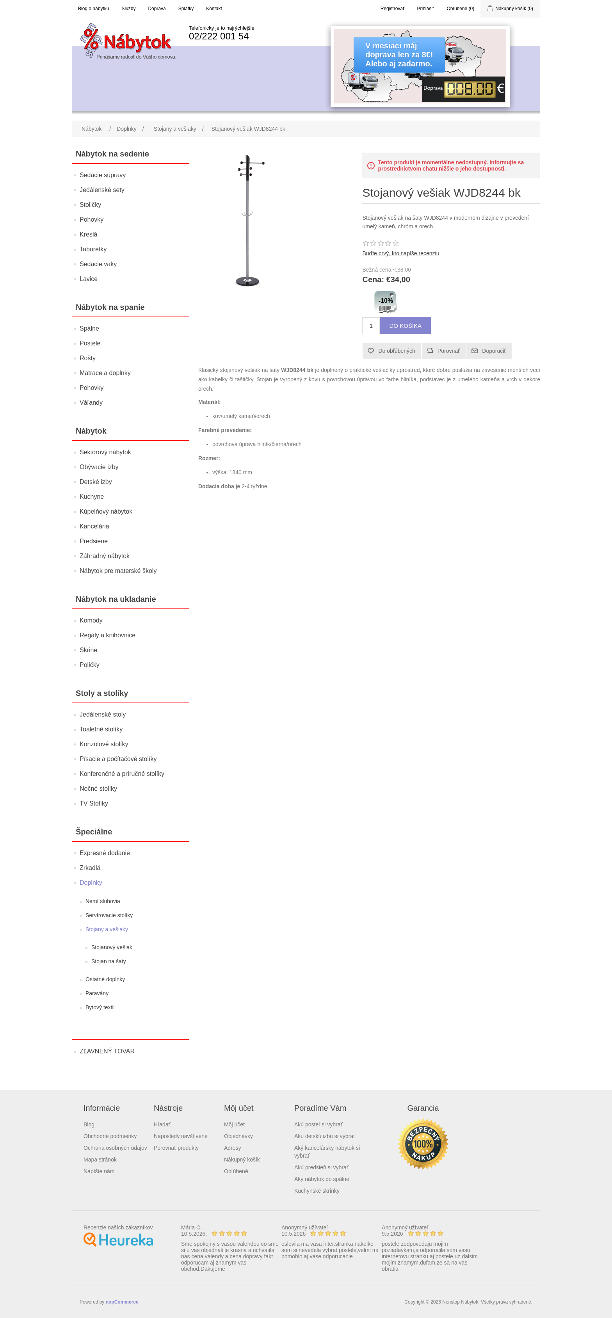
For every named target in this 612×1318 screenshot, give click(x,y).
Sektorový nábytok (105, 452)
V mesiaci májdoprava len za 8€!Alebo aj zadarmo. (399, 54)
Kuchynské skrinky (317, 1191)
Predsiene (94, 541)
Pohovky (91, 219)
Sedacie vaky (98, 264)
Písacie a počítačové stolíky (118, 759)
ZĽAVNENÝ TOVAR (107, 1051)
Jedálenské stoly (103, 714)
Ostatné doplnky (105, 979)
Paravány (97, 993)
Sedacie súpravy (103, 175)
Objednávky (238, 1136)
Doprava (156, 8)
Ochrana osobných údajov (115, 1148)
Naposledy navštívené (181, 1136)
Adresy (232, 1148)
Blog (89, 1124)
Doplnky (91, 882)
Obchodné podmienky (110, 1136)
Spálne (89, 328)
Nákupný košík (242, 1159)
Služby (128, 8)
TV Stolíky (94, 803)
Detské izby (96, 481)
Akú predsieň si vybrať (321, 1167)
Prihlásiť (425, 8)
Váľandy (91, 402)
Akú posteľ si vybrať (318, 1124)
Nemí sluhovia (102, 901)
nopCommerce (122, 1302)
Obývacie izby (99, 467)
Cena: (373, 280)
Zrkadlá (90, 867)
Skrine (88, 650)
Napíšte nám (99, 1171)
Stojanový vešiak (111, 947)
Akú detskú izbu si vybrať (324, 1136)
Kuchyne (92, 496)
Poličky (90, 665)
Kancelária (94, 526)
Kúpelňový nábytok (106, 511)
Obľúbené (236, 1171)
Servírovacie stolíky (109, 915)
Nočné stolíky (98, 788)
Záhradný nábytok (105, 556)
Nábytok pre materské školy (118, 570)
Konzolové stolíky (104, 744)
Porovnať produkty (176, 1148)
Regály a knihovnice (107, 635)
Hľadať (162, 1124)
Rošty (88, 358)
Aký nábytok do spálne (321, 1179)
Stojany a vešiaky (106, 929)
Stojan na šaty (108, 961)
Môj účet (234, 1124)
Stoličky (90, 204)
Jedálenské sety (102, 190)
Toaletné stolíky (101, 729)
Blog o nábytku (93, 8)
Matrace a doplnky (105, 373)
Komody (91, 620)
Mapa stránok (100, 1159)
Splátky (186, 8)
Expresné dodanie (105, 853)
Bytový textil (100, 1007)
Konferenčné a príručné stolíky (122, 773)
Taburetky (93, 249)
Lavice (89, 279)
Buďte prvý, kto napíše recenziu (400, 253)
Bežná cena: (377, 270)
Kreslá (88, 234)
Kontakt (214, 8)
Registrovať (393, 8)
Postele (90, 343)
